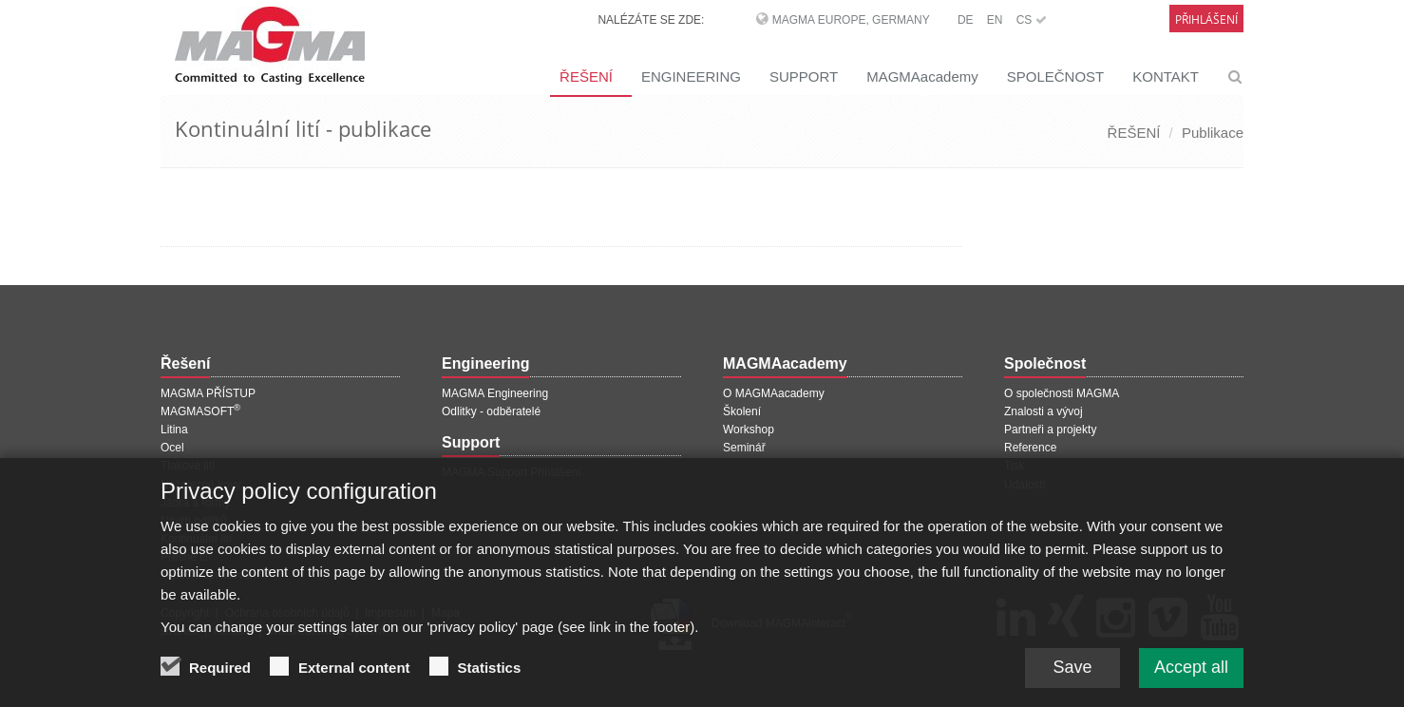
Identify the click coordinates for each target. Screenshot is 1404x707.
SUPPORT (803, 76)
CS (1031, 20)
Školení (742, 411)
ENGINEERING (691, 76)
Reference (1030, 447)
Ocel (172, 447)
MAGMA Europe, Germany (851, 20)
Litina (174, 429)
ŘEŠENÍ (586, 76)
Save (1072, 674)
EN (995, 20)
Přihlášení (1206, 19)
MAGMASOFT (200, 411)
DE (966, 20)
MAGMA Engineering (495, 393)
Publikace (1212, 132)
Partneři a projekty (1050, 429)
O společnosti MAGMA (1061, 393)
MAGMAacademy (922, 76)
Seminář (744, 447)
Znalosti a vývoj (1043, 411)
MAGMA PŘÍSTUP (208, 393)
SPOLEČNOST (1056, 76)
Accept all (1191, 674)
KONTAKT (1165, 76)
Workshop (748, 429)
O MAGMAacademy (774, 393)
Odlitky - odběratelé (491, 411)
